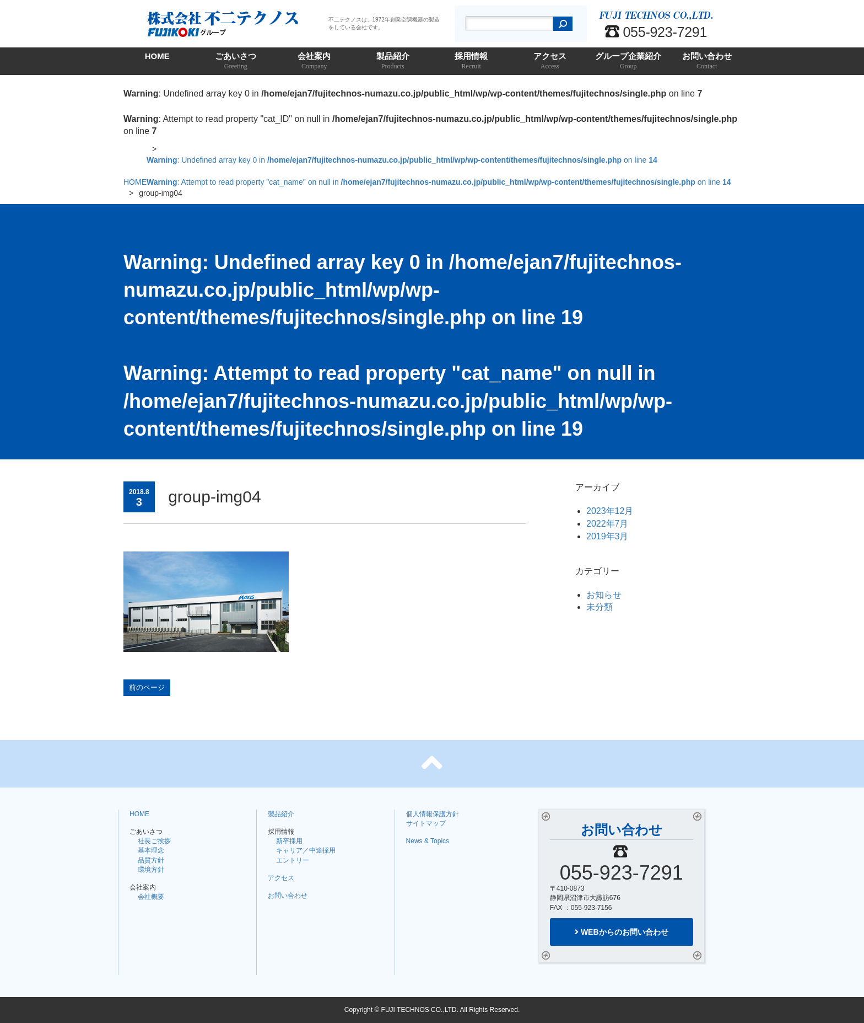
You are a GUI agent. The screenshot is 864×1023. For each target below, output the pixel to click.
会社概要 (151, 897)
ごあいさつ (236, 61)
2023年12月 (609, 511)
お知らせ (604, 594)
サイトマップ (426, 823)
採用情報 (471, 61)
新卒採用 (289, 841)
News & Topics (427, 841)
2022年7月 (607, 523)
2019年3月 (607, 536)
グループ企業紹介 (628, 61)
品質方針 (151, 860)
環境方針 (151, 870)
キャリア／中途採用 (306, 850)
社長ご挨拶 (154, 841)
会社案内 (314, 61)
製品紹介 (393, 61)
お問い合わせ (707, 61)
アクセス (550, 61)
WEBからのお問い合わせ (621, 932)
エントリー (292, 860)
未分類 (599, 607)
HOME (157, 56)
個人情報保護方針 (432, 814)
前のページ (147, 687)
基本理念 (151, 850)
